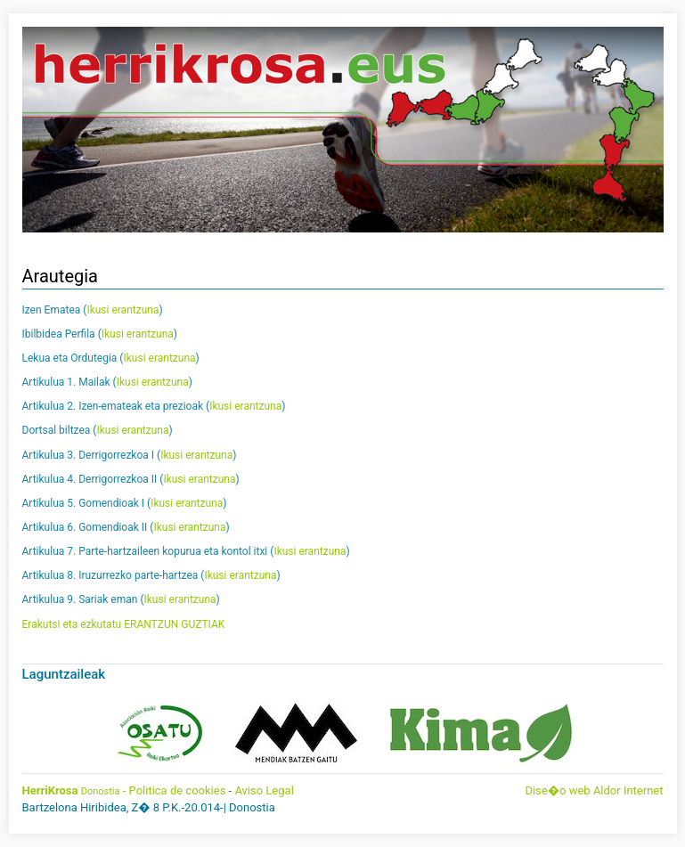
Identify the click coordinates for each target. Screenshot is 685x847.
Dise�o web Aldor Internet (594, 790)
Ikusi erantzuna (122, 310)
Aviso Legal (263, 790)
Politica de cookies (177, 790)
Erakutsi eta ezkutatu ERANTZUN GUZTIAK (123, 624)
